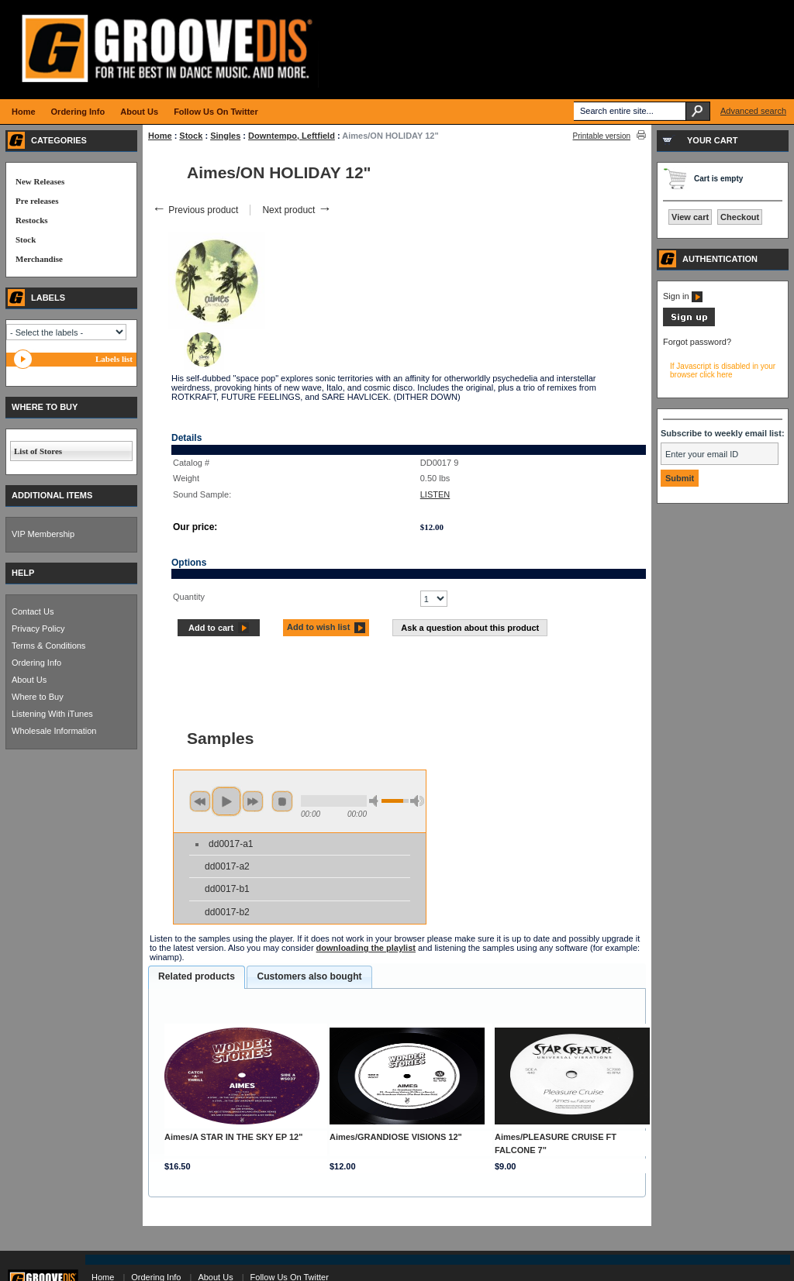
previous (200, 801)
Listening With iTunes (52, 713)
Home (160, 135)
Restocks (32, 220)
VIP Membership (43, 534)
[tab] (196, 977)
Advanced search (753, 110)
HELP (23, 572)
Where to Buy (38, 696)
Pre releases (37, 200)
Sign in (683, 296)
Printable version (601, 136)
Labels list (114, 358)
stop (282, 801)
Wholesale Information (54, 730)
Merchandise (39, 258)
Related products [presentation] (196, 976)
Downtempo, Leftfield (291, 135)
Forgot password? (697, 341)
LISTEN (435, 494)
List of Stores (38, 451)
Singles (225, 135)
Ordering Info (36, 662)
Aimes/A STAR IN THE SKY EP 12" (233, 1137)
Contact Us (33, 611)
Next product (296, 210)
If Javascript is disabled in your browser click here (722, 370)
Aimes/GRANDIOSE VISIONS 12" (396, 1137)
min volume (376, 801)
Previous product (195, 210)
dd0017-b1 (227, 888)
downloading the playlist (366, 947)
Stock (190, 135)
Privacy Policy (38, 628)
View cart (690, 217)
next (253, 801)
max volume (417, 801)
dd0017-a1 (231, 844)
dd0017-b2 (227, 912)
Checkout (739, 217)
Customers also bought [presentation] (309, 976)
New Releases (40, 181)
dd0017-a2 (227, 866)
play (226, 801)
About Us (29, 679)
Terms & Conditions (48, 645)
